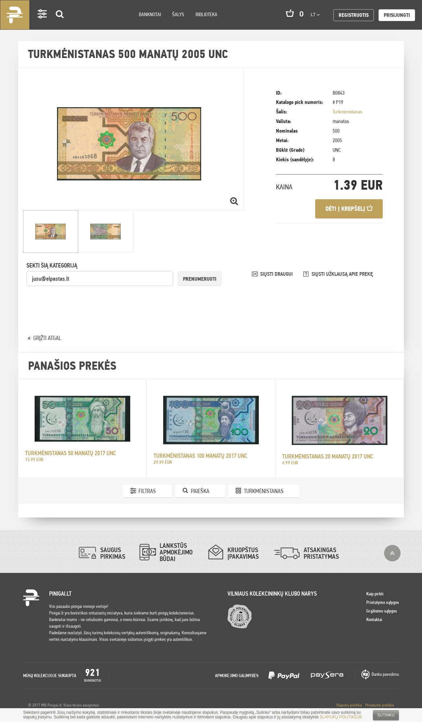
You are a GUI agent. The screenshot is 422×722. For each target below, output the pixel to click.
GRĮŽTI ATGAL (47, 337)
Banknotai (150, 14)
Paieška (200, 490)
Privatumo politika (379, 705)
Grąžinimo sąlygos (381, 610)
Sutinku (386, 715)
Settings (42, 23)
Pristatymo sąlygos (382, 602)
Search (60, 24)
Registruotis (354, 15)
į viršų (392, 553)
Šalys (178, 14)
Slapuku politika (349, 705)
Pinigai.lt (14, 14)
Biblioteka (206, 14)
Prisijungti (397, 15)
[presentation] (76, 299)
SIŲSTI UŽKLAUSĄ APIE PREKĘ (342, 274)
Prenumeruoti (199, 279)
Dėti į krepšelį (349, 208)
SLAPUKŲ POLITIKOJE (341, 717)
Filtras (147, 490)
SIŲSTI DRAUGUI (277, 274)
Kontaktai (374, 619)
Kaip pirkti (374, 593)
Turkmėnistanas (347, 112)
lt (315, 14)
